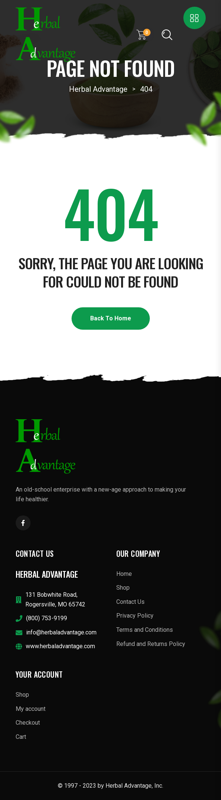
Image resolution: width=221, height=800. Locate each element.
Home (124, 573)
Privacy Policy (135, 615)
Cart (21, 736)
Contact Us (130, 601)
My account (30, 708)
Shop (123, 587)
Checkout (28, 722)
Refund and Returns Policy (150, 643)
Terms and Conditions (144, 629)
